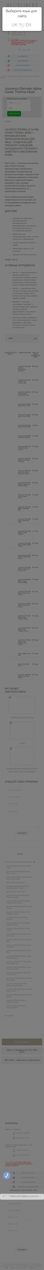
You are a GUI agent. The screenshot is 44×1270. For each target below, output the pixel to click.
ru (21, 25)
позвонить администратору (24, 1197)
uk (14, 25)
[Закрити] (39, 10)
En (28, 25)
